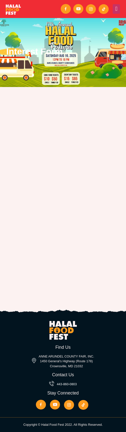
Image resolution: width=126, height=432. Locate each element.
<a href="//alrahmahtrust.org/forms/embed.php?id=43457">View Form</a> (63, 184)
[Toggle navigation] (116, 9)
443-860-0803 (67, 384)
